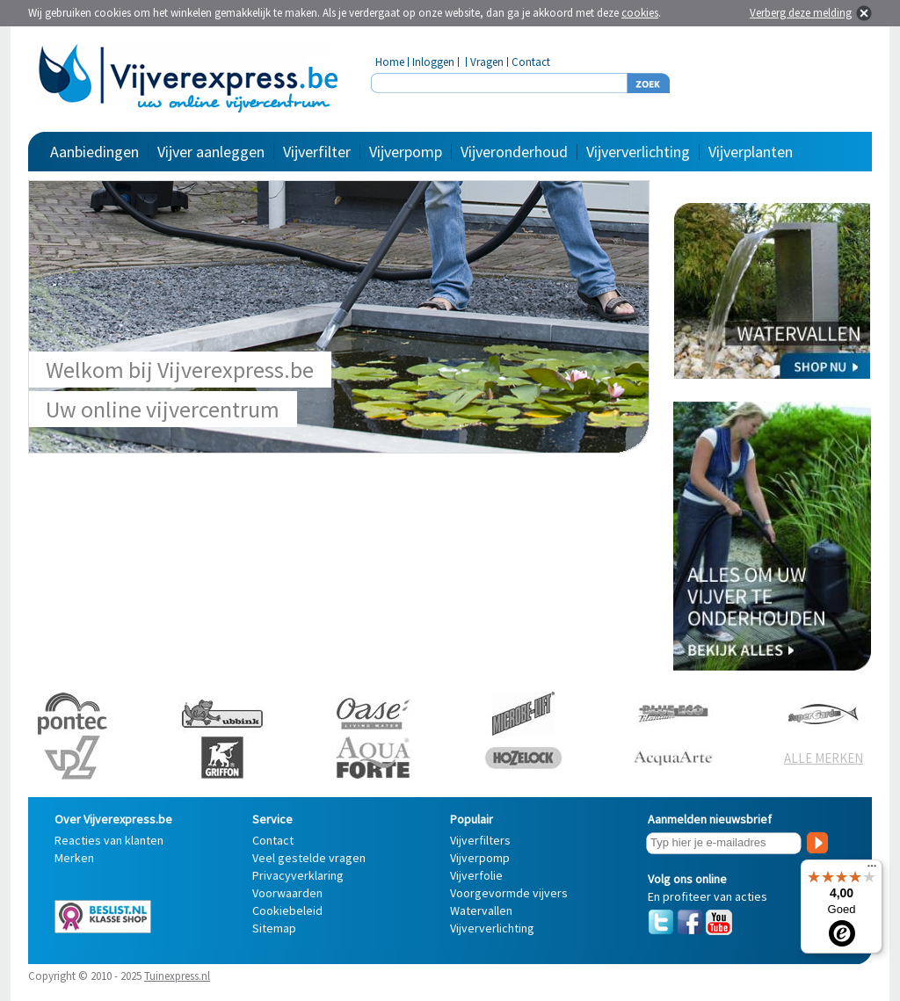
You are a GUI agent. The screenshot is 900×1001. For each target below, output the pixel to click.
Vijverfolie (476, 875)
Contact (531, 61)
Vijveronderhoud (514, 151)
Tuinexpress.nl (177, 975)
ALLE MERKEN (823, 758)
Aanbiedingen (94, 151)
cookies (639, 12)
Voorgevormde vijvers (509, 893)
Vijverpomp (405, 151)
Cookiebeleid (287, 910)
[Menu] (871, 870)
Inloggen (433, 61)
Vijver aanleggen (211, 151)
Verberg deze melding (801, 12)
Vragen (487, 61)
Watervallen (481, 910)
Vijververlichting (638, 151)
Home (389, 61)
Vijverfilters (480, 840)
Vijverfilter (317, 151)
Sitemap (274, 928)
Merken (74, 858)
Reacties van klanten (108, 840)
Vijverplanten (750, 151)
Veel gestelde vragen (309, 858)
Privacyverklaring (298, 875)
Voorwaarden (287, 893)
